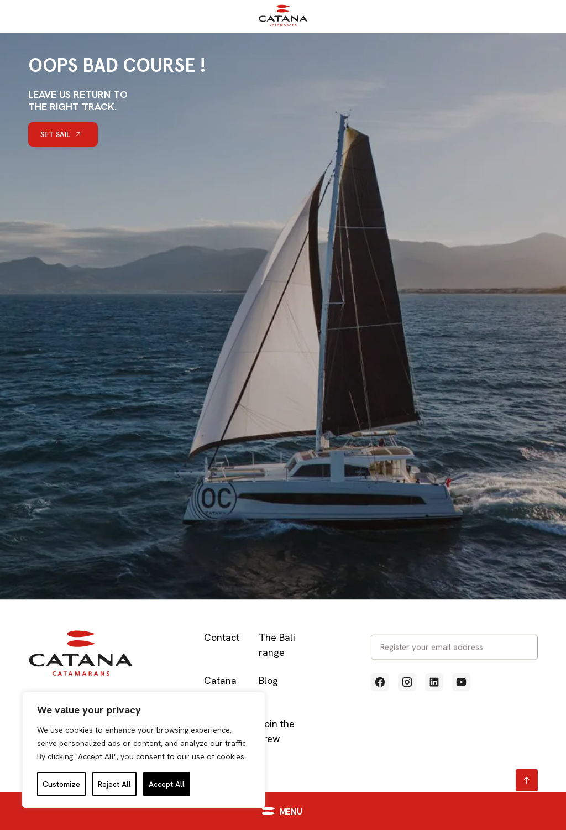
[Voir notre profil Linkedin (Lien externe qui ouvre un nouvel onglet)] (434, 682)
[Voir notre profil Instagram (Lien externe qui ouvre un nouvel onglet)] (407, 682)
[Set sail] (63, 134)
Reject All (114, 784)
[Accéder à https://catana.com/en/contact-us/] (425, 810)
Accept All (167, 784)
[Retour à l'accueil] (283, 23)
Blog (268, 680)
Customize (61, 784)
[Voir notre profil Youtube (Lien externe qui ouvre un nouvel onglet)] (461, 682)
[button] (144, 810)
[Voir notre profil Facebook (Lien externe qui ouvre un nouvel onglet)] (380, 682)
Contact (221, 637)
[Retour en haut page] (527, 780)
